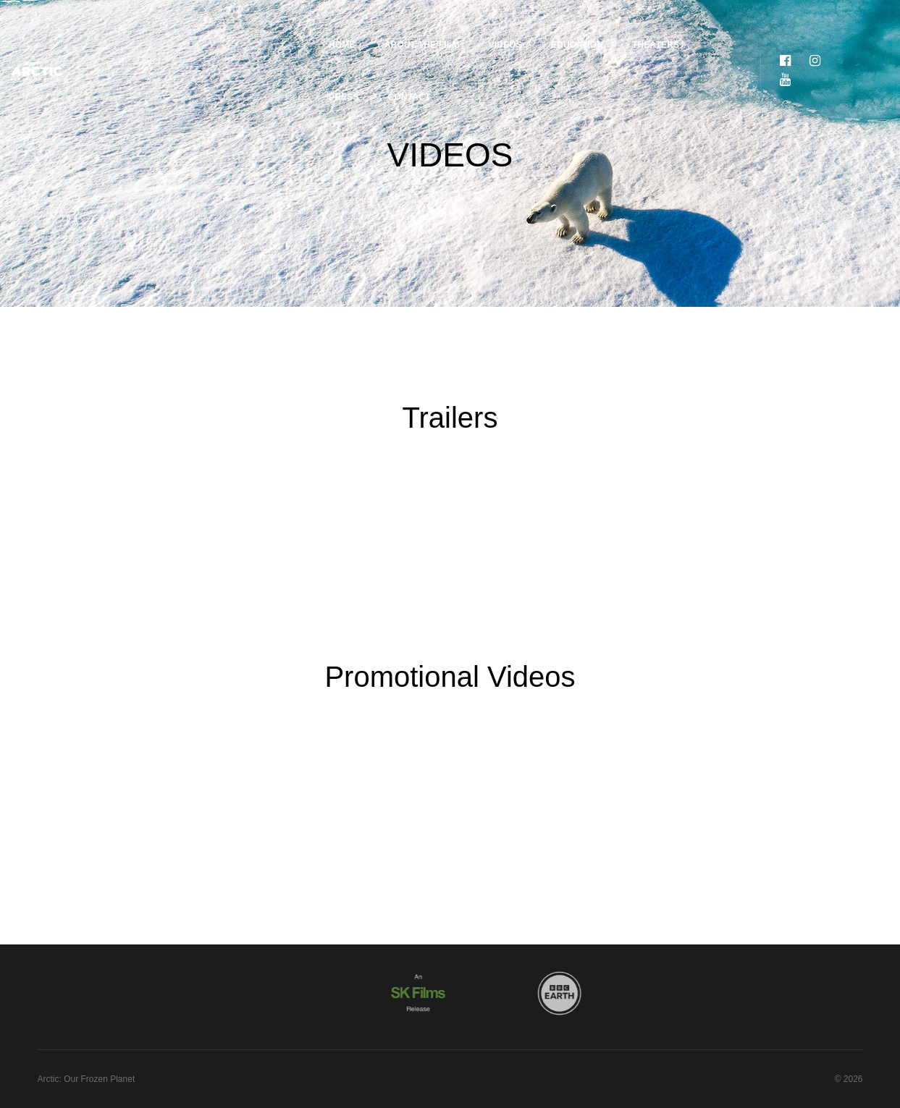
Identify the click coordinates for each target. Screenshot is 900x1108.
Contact (694, 26)
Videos (411, 26)
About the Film (328, 26)
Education (483, 26)
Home (248, 26)
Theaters (561, 26)
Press (630, 26)
